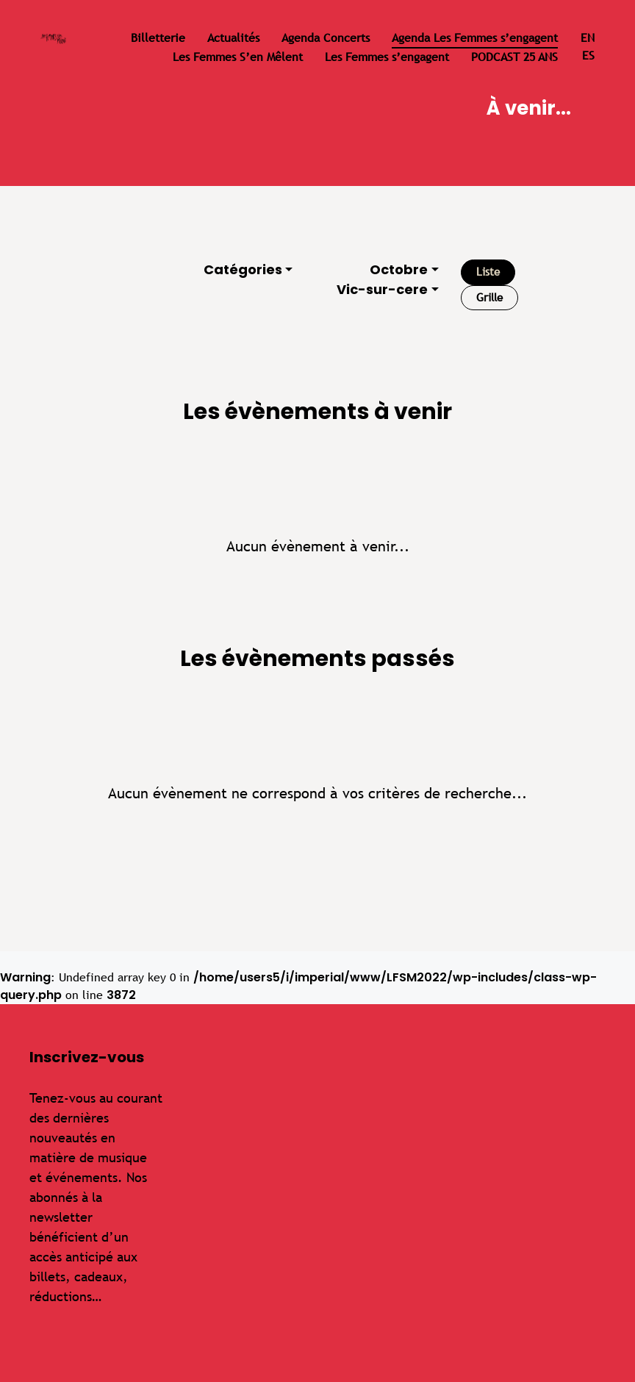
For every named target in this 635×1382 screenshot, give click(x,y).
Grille (489, 297)
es (588, 55)
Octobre (399, 269)
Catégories (243, 269)
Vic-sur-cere (382, 289)
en (588, 38)
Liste (488, 271)
